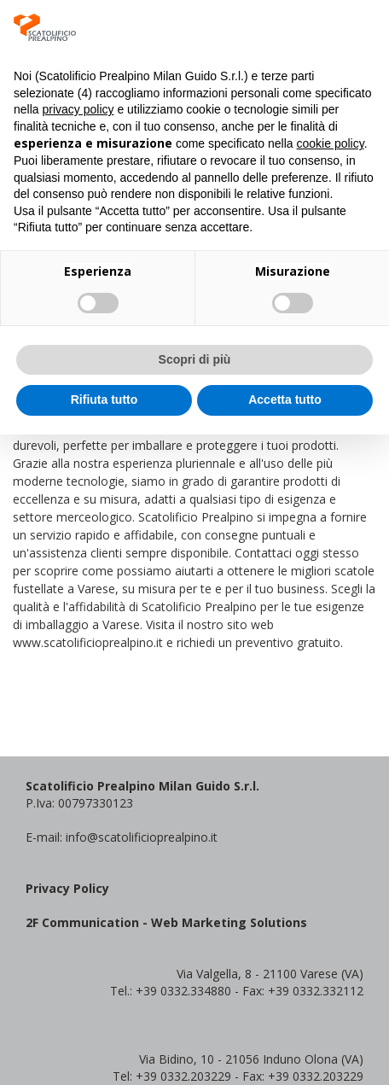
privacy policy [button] (77, 109)
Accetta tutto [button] (285, 399)
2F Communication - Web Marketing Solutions (166, 922)
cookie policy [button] (330, 143)
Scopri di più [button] (195, 359)
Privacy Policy (67, 888)
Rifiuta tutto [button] (104, 399)
